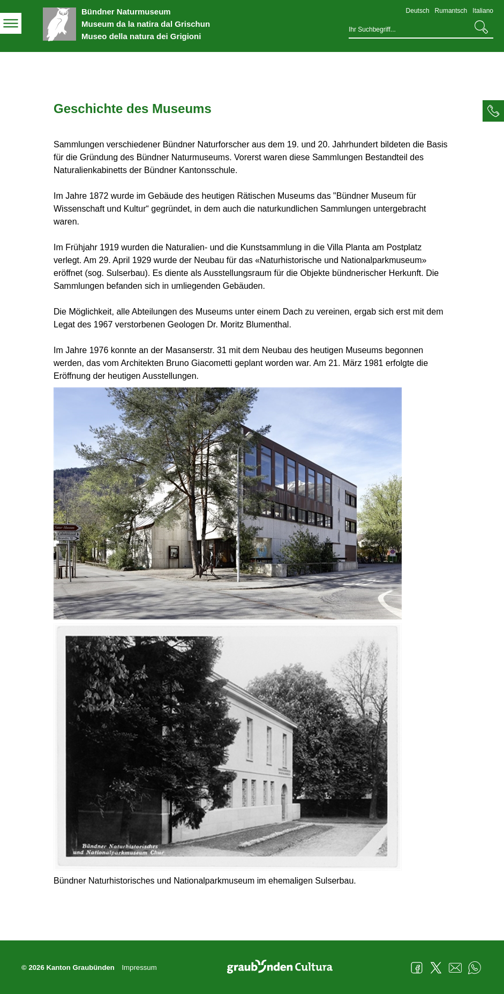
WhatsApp (475, 968)
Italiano (482, 10)
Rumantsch (451, 10)
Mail (455, 968)
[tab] (493, 111)
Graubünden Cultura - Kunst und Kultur (283, 968)
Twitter (436, 968)
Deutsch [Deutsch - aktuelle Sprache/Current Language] (418, 10)
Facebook (417, 968)
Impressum (139, 967)
